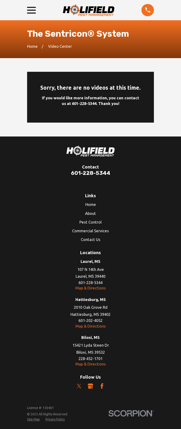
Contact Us (90, 239)
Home (90, 204)
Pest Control (90, 222)
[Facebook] (102, 386)
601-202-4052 (90, 320)
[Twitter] (79, 386)
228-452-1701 (90, 358)
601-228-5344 (90, 173)
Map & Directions (90, 288)
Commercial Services (90, 231)
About (90, 213)
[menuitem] (33, 419)
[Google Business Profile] (90, 386)
